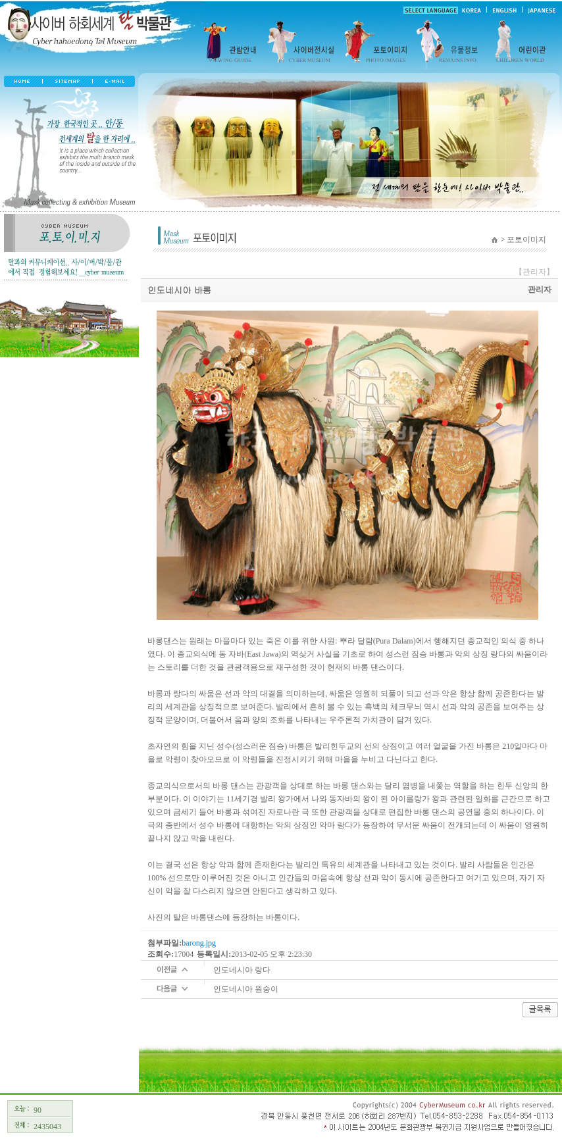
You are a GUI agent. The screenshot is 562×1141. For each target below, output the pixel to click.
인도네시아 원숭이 (245, 989)
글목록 (540, 1009)
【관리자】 (534, 271)
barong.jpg (199, 943)
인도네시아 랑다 (241, 970)
